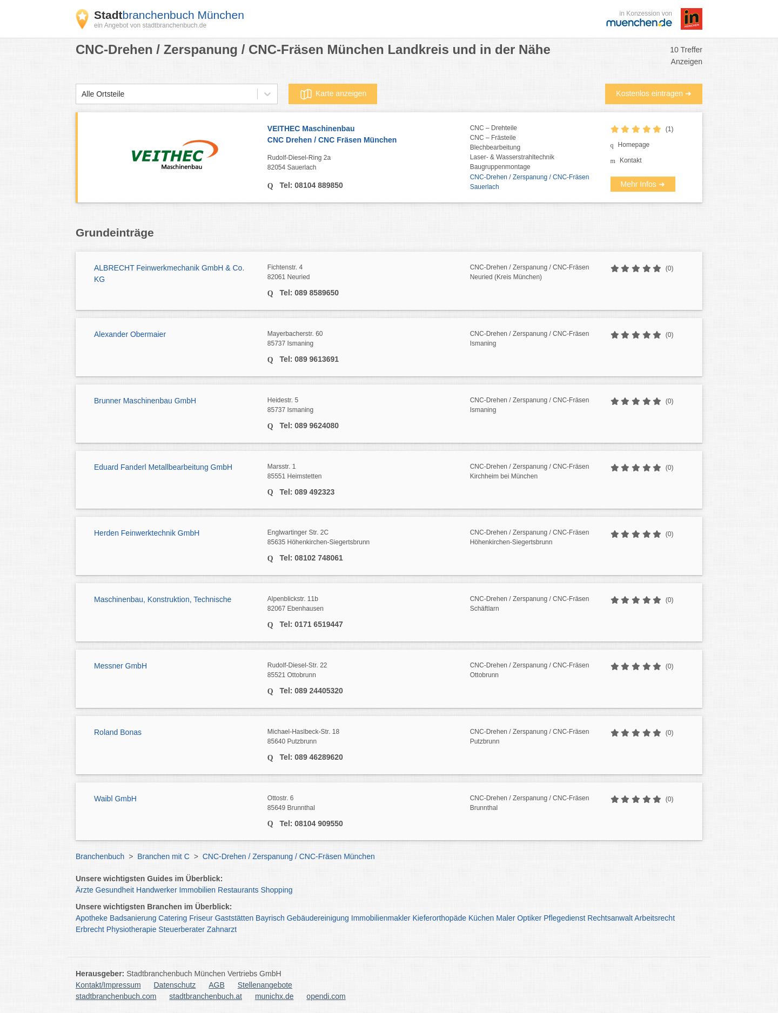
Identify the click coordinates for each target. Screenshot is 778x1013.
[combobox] (82, 94)
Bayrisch (270, 918)
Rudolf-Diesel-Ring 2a (368, 163)
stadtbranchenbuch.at (205, 996)
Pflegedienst (564, 918)
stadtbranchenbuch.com (116, 996)
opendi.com (325, 996)
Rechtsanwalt (610, 918)
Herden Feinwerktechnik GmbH (146, 533)
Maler (505, 918)
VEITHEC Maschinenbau (368, 135)
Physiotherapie (131, 929)
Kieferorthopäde (439, 918)
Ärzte (84, 890)
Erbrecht (90, 929)
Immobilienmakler (381, 918)
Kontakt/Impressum (108, 985)
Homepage (634, 144)
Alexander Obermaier (130, 334)
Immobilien (197, 890)
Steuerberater (181, 929)
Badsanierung (133, 918)
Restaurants (238, 890)
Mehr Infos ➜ (643, 184)
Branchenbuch (100, 856)
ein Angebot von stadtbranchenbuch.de (150, 25)
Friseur (201, 918)
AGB (217, 985)
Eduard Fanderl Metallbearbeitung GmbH (163, 467)
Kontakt (631, 160)
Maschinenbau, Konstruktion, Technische (162, 599)
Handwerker (156, 890)
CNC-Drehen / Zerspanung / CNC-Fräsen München (289, 856)
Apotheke (92, 918)
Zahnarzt (222, 929)
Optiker (529, 918)
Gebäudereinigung (318, 918)
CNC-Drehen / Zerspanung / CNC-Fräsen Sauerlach (529, 182)
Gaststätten (234, 918)
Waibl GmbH (115, 798)
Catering (172, 918)
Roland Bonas (118, 732)
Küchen (481, 918)
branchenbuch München (169, 15)
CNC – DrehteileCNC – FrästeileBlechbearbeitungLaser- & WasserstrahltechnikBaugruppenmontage (512, 147)
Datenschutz (175, 985)
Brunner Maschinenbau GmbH (145, 400)
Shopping (276, 890)
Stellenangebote (265, 985)
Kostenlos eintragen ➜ (654, 93)
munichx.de (274, 996)
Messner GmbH (120, 665)
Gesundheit (115, 890)
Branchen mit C (163, 856)
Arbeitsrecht (654, 918)
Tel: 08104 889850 (310, 185)
